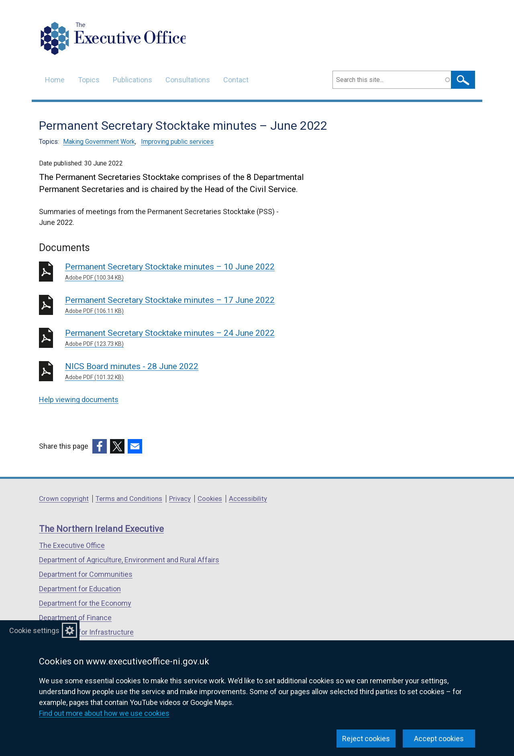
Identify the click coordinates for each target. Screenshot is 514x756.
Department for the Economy (85, 603)
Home (55, 80)
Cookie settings (34, 630)
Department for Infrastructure (86, 632)
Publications (132, 80)
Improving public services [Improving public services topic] (177, 141)
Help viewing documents (78, 399)
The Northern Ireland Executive (101, 529)
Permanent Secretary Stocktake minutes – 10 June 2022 (180, 272)
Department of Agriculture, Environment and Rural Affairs (129, 560)
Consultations (187, 80)
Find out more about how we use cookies (104, 713)
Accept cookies (439, 738)
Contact (236, 80)
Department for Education (80, 588)
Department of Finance (75, 617)
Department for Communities (86, 574)
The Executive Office (72, 545)
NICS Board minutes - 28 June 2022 (180, 372)
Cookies (210, 498)
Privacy (180, 498)
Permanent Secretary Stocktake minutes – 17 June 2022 (180, 305)
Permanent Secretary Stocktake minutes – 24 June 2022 (180, 338)
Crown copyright (64, 498)
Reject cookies (366, 738)
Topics (89, 80)
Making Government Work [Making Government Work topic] (99, 141)
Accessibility (248, 498)
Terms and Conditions (129, 498)
